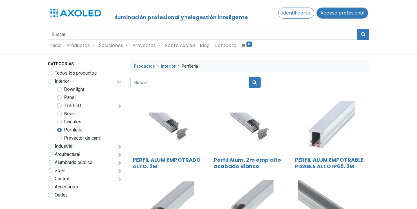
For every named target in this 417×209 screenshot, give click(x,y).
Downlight (74, 89)
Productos (144, 66)
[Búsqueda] (363, 34)
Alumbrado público (73, 162)
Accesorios (66, 187)
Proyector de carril (82, 138)
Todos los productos (76, 73)
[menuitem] (56, 45)
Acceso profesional (342, 13)
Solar (60, 170)
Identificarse (296, 13)
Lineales (72, 122)
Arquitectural (67, 154)
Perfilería (73, 130)
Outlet (61, 195)
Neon (69, 113)
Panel (70, 97)
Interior (62, 81)
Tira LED (72, 105)
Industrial (64, 146)
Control (62, 178)
